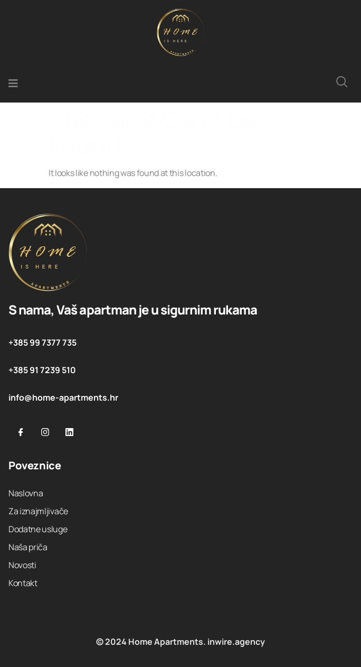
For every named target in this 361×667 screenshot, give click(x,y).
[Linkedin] (69, 432)
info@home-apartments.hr (63, 397)
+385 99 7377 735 (42, 342)
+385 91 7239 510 (42, 370)
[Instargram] (44, 432)
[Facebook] (20, 432)
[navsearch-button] (342, 83)
